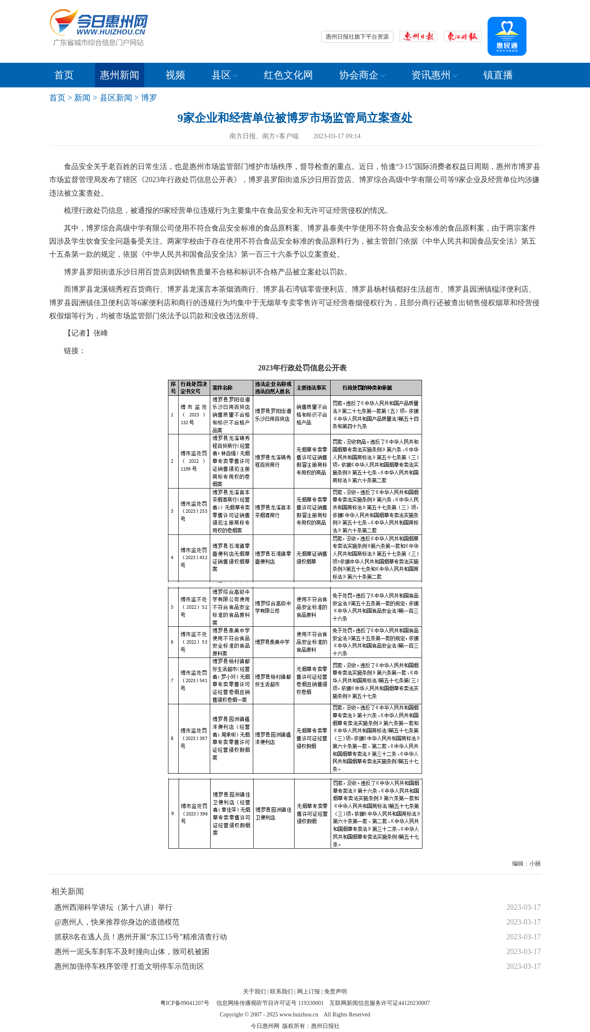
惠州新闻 (119, 75)
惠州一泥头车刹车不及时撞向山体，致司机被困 (131, 952)
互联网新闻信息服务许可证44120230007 (379, 1003)
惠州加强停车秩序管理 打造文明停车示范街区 (129, 966)
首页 (64, 75)
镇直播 (498, 75)
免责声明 (335, 992)
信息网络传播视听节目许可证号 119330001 (270, 1003)
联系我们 (281, 992)
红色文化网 (288, 75)
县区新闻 (116, 97)
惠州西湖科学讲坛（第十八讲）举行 (113, 907)
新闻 (82, 97)
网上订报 (308, 992)
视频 (175, 75)
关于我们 (254, 992)
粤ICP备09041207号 (184, 1003)
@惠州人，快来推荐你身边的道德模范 (116, 922)
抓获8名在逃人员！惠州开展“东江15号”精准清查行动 (140, 937)
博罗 (149, 97)
